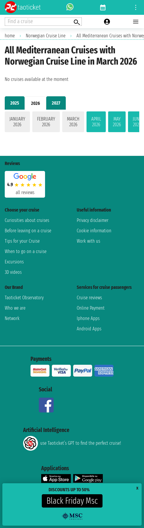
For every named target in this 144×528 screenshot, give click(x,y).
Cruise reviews (89, 297)
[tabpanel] (72, 123)
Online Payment (91, 308)
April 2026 (96, 121)
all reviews (25, 192)
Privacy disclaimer (92, 220)
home (10, 36)
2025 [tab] (14, 103)
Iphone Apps (88, 318)
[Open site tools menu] (135, 7)
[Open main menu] (135, 21)
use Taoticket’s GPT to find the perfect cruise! (72, 443)
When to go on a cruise (26, 251)
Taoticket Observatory (24, 297)
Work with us (88, 241)
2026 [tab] (35, 103)
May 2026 (117, 121)
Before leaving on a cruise (28, 230)
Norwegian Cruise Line (45, 36)
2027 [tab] (56, 103)
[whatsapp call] (69, 7)
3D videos (13, 272)
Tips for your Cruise (22, 241)
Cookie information (94, 230)
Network (12, 318)
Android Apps (89, 329)
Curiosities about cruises (27, 220)
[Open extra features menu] (43, 21)
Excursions (14, 262)
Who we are (15, 308)
